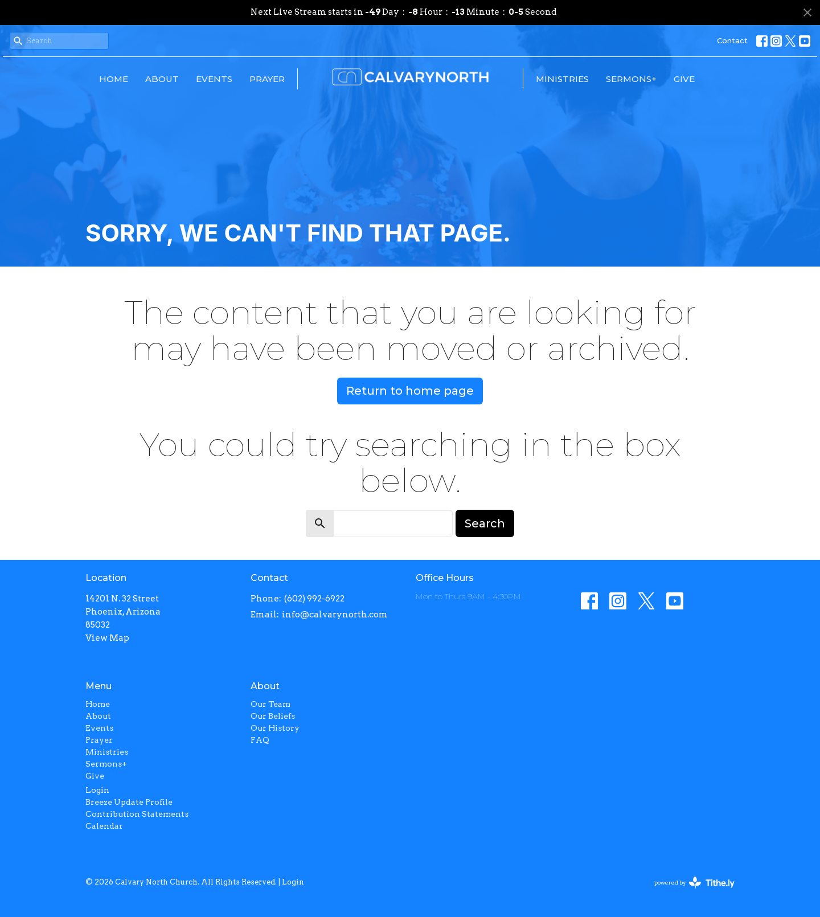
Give (684, 78)
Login (97, 790)
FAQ (260, 739)
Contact (732, 40)
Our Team (270, 704)
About (162, 78)
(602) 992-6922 (314, 598)
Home (113, 78)
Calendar (104, 825)
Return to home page (410, 391)
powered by (694, 882)
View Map (107, 638)
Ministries (562, 78)
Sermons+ (631, 78)
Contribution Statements (136, 813)
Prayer (267, 78)
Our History (275, 727)
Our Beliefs (273, 715)
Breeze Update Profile (129, 802)
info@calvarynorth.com (335, 614)
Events (214, 78)
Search (485, 523)
